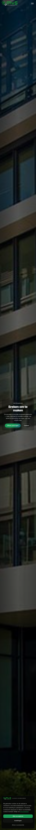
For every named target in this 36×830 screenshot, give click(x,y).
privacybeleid (24, 811)
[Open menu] (32, 3)
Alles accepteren (18, 816)
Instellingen (18, 820)
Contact (26, 425)
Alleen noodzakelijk (18, 825)
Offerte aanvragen (13, 425)
